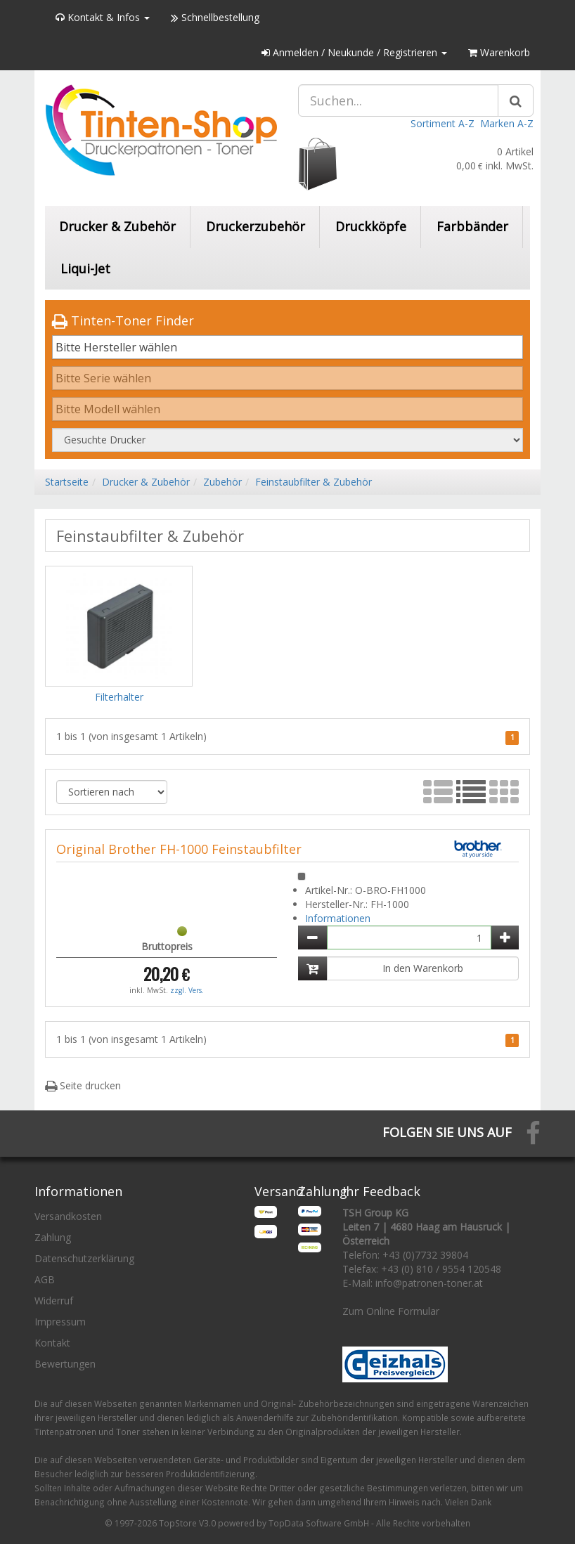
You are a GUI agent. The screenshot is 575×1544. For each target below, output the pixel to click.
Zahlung (52, 1237)
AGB (44, 1279)
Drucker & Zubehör (117, 226)
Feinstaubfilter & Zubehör (313, 481)
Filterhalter (119, 696)
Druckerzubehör (255, 226)
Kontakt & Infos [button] (103, 17)
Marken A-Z (507, 123)
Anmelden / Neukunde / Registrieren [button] (354, 52)
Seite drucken (83, 1085)
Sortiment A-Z (442, 123)
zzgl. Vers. (187, 990)
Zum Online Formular (390, 1311)
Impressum (60, 1321)
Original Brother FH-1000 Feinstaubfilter (179, 849)
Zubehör (222, 481)
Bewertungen (65, 1363)
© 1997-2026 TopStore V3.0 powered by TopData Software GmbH (237, 1523)
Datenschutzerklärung (84, 1258)
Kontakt (52, 1342)
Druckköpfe (370, 226)
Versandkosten (68, 1216)
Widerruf (53, 1300)
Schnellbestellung (215, 17)
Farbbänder (472, 226)
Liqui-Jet (85, 268)
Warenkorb (499, 52)
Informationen (337, 918)
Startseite (67, 481)
